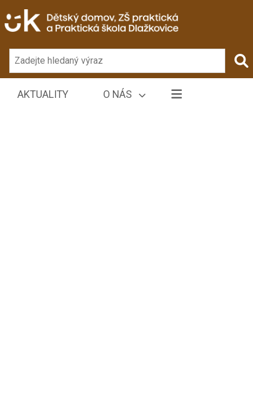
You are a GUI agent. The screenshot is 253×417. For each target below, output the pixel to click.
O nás (124, 94)
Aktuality (42, 94)
